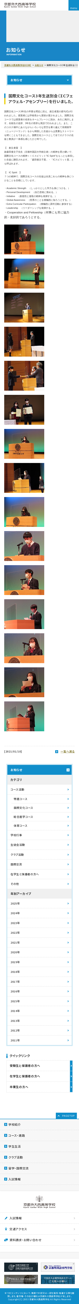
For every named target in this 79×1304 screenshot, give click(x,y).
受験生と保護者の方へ (25, 1065)
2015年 (15, 1001)
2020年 (15, 952)
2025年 (15, 903)
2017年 (15, 982)
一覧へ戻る (67, 751)
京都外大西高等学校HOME (17, 65)
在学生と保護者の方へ (25, 874)
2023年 (15, 923)
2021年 (15, 942)
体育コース (21, 826)
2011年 (15, 1040)
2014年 (15, 1011)
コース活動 (17, 789)
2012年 (15, 1030)
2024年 (15, 913)
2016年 (15, 991)
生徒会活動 (18, 845)
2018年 (15, 972)
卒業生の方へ (19, 1087)
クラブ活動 (17, 855)
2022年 (15, 933)
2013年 (15, 1021)
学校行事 (16, 835)
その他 (15, 884)
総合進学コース (23, 817)
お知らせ (39, 65)
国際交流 (16, 864)
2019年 (15, 962)
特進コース (21, 799)
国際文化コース (23, 808)
